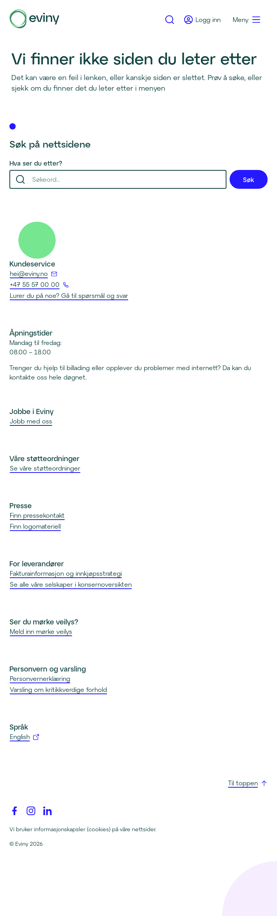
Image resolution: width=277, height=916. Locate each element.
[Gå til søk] (169, 19)
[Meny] (247, 19)
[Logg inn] (202, 19)
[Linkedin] (47, 811)
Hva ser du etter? (35, 163)
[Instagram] (31, 811)
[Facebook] (14, 811)
